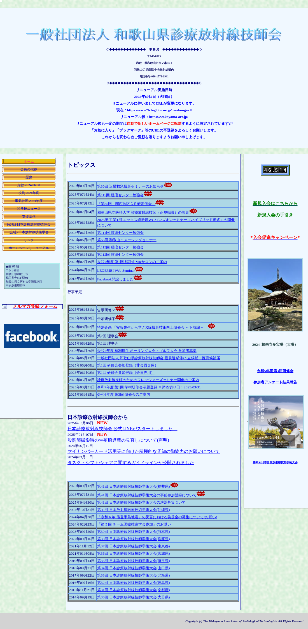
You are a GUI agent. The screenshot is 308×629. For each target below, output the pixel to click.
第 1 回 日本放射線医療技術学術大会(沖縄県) (133, 510)
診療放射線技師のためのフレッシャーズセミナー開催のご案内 (148, 380)
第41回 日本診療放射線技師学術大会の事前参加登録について (147, 495)
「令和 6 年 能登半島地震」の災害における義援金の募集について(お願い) (157, 517)
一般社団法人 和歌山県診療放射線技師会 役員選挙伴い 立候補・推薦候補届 (158, 358)
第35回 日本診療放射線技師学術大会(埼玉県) (133, 561)
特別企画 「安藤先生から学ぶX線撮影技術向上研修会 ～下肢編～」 (152, 327)
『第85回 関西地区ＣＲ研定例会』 (126, 204)
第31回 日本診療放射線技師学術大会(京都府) (133, 590)
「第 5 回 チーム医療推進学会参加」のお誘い (134, 524)
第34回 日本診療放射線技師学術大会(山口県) (133, 568)
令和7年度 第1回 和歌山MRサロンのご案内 (132, 262)
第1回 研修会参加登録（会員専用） (126, 372)
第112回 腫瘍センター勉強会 (120, 254)
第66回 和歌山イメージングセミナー (127, 240)
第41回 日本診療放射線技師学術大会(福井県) (133, 486)
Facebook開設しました (115, 279)
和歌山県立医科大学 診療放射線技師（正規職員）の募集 (143, 212)
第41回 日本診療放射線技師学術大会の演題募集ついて (141, 502)
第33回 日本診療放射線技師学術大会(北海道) (133, 575)
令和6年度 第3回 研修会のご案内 (123, 394)
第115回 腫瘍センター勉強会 (120, 195)
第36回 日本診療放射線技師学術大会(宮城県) (133, 553)
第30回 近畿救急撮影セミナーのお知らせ (130, 186)
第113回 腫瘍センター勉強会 (120, 247)
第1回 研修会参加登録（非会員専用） (127, 365)
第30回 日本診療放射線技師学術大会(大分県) (133, 597)
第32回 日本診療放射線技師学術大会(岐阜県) (133, 582)
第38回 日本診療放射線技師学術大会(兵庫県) (133, 539)
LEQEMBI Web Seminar (116, 270)
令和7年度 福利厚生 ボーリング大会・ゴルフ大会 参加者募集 (147, 351)
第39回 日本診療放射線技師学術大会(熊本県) (133, 531)
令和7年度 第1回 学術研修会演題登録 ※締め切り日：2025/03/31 (149, 387)
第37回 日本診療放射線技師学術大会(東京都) (133, 546)
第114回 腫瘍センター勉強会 (120, 233)
